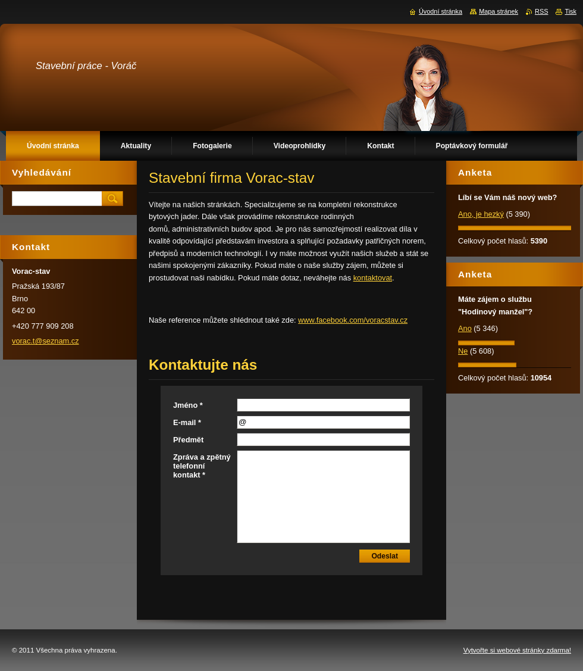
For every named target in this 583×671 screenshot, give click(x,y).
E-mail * (187, 422)
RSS (541, 11)
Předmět (188, 439)
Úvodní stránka (440, 11)
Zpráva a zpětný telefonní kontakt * (202, 465)
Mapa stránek (498, 11)
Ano (465, 328)
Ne (463, 351)
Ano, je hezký (481, 214)
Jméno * (188, 405)
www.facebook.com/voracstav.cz (353, 320)
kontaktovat (372, 277)
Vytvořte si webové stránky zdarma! (517, 650)
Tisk (570, 11)
